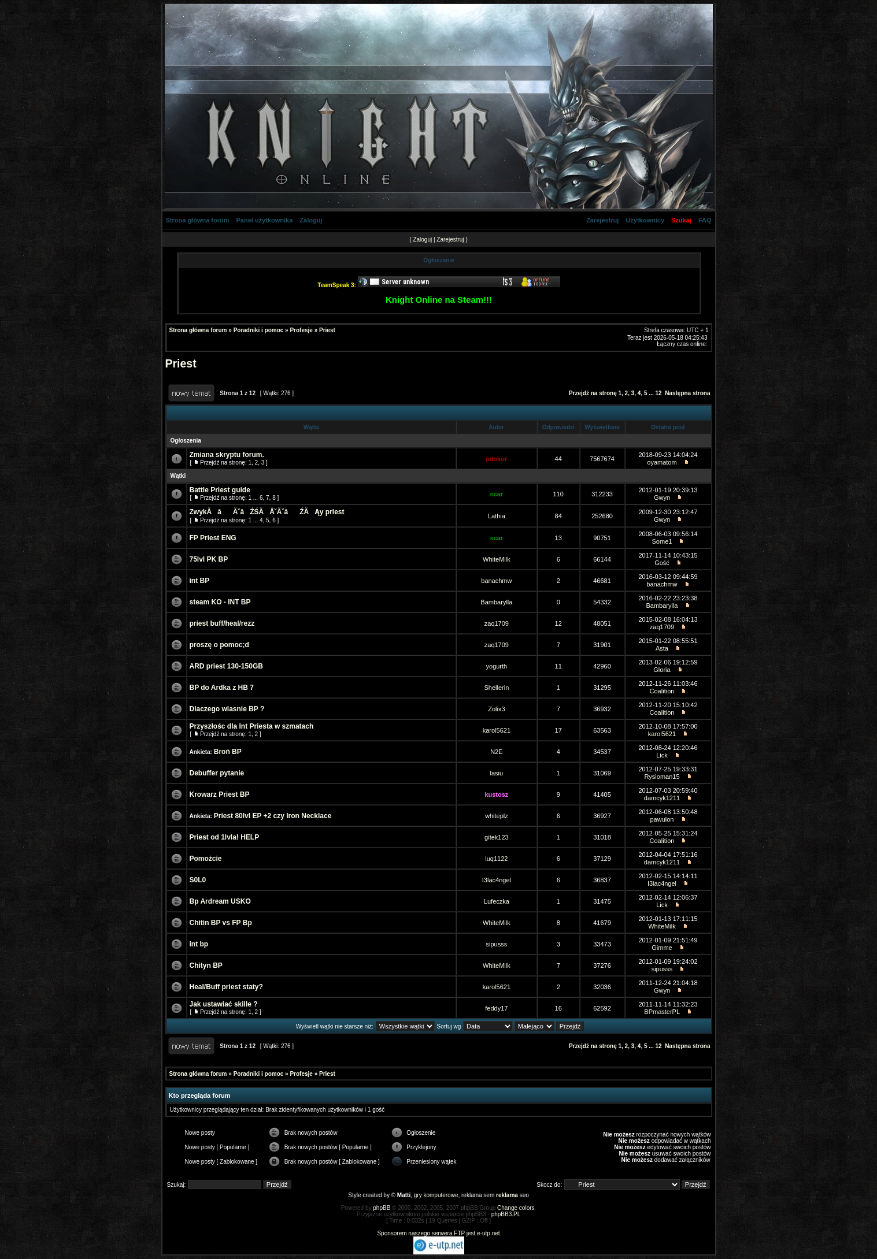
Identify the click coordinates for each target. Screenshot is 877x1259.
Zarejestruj (602, 220)
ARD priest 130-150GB (226, 666)
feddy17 (496, 1008)
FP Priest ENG (213, 538)
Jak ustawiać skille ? (224, 1004)
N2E (496, 751)
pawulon (662, 819)
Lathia (496, 515)
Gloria (661, 669)
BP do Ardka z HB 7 (222, 688)
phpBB (381, 1208)
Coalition (662, 691)
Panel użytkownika (264, 220)
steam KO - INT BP (220, 602)
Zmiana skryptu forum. (227, 455)
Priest (327, 330)
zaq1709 (496, 623)
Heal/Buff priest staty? (226, 987)
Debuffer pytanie (217, 773)
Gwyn (662, 497)
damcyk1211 (662, 797)
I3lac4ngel (496, 880)
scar (497, 494)
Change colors (515, 1208)
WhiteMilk (496, 559)
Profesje (301, 330)
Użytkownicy (645, 220)
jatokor (497, 458)
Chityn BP (206, 965)
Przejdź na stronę (593, 393)
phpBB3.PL (506, 1214)
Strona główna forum (198, 220)
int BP (200, 581)
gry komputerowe (436, 1195)
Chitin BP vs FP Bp (221, 923)
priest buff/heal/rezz (222, 623)
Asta (662, 648)
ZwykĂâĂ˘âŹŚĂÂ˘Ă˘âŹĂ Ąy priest (267, 512)
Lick (662, 755)
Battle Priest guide (220, 490)
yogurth (497, 666)
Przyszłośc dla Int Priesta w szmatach (252, 726)
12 (658, 393)
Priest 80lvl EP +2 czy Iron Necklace (273, 816)
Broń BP (228, 752)
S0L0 (198, 880)
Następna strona (687, 393)
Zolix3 (496, 708)
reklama (507, 1195)
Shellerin (496, 687)
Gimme (662, 947)
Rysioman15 (661, 776)
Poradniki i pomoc (259, 330)
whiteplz (496, 815)
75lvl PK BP (209, 559)
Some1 (662, 541)
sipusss (497, 944)
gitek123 (496, 837)
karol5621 (496, 730)
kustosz (496, 794)
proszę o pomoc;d (219, 645)
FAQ (705, 220)
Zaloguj (310, 220)
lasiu (497, 773)
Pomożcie (206, 859)
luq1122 (496, 858)
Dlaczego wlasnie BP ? (227, 709)
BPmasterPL (661, 1011)
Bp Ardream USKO (220, 901)
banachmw (496, 580)
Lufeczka (496, 901)
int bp (199, 944)
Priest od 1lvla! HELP (225, 837)
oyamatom (661, 462)
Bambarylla (496, 602)
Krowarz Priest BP (220, 794)
